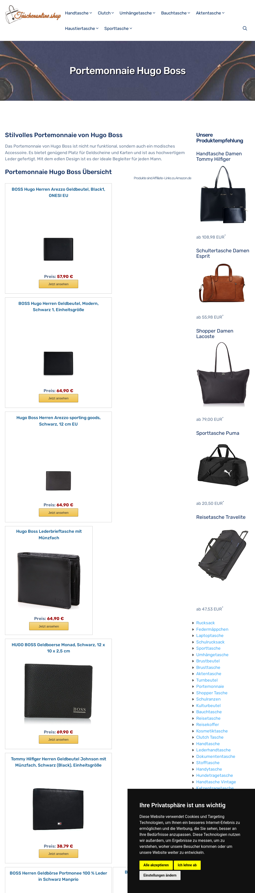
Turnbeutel (207, 680)
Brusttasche (208, 667)
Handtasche (81, 12)
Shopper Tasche (212, 692)
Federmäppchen (212, 629)
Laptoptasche (210, 635)
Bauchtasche (178, 12)
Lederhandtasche (213, 749)
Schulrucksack (210, 641)
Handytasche (209, 769)
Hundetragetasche (214, 775)
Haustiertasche (84, 28)
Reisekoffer (207, 724)
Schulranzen (208, 699)
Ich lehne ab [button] (187, 865)
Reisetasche (208, 718)
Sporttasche (120, 28)
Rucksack (205, 622)
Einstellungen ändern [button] (160, 875)
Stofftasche (208, 762)
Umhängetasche (140, 12)
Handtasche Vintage (216, 781)
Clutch (108, 12)
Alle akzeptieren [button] (156, 865)
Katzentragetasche (215, 788)
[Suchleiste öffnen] (245, 28)
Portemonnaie (210, 686)
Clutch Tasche (210, 737)
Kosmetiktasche (212, 730)
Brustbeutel (208, 660)
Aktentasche (212, 12)
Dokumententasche (215, 756)
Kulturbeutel (208, 705)
